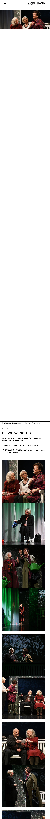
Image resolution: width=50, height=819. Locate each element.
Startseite (6, 423)
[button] (5, 4)
